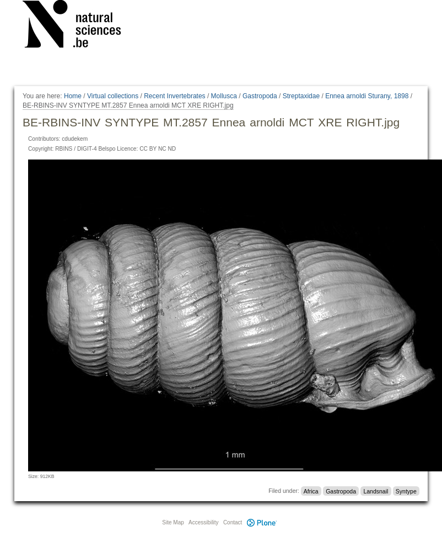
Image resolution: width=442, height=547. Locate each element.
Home (73, 96)
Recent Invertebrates (174, 96)
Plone (262, 522)
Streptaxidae (301, 96)
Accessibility (203, 522)
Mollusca (224, 96)
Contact (232, 522)
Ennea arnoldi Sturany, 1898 (366, 96)
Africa (311, 490)
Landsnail (375, 490)
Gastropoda (259, 96)
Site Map (173, 522)
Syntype (406, 490)
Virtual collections (112, 96)
